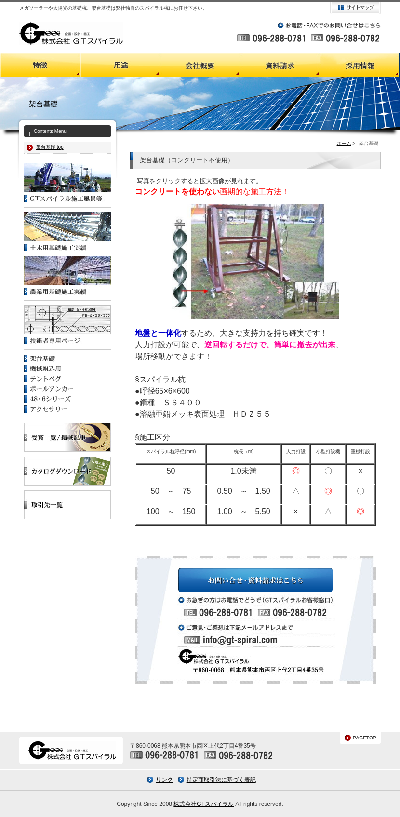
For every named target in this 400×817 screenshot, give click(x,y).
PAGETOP (360, 738)
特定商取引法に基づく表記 (221, 780)
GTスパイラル (71, 33)
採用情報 (360, 65)
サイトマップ (355, 8)
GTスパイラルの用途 (120, 65)
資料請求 (280, 65)
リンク (164, 780)
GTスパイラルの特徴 (40, 65)
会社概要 (200, 65)
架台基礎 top (50, 147)
